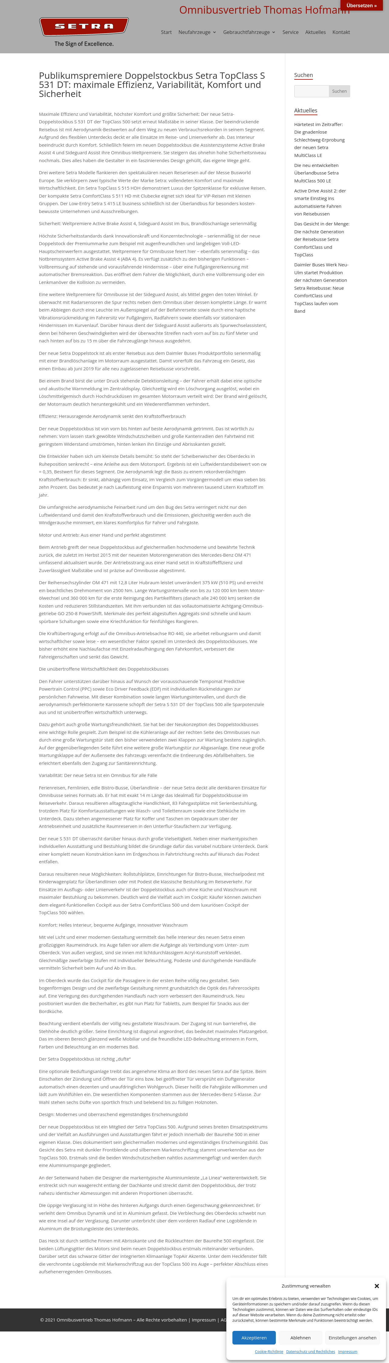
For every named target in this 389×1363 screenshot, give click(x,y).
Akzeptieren (254, 1338)
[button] (377, 1286)
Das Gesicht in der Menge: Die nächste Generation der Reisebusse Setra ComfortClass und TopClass (322, 239)
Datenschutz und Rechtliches (310, 1351)
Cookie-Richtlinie (269, 1351)
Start (166, 32)
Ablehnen (300, 1338)
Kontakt (341, 32)
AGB (225, 1320)
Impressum (347, 1351)
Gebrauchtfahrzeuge (246, 32)
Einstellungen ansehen (353, 1338)
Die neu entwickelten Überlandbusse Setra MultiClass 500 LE (316, 173)
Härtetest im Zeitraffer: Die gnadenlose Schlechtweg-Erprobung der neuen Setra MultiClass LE (319, 139)
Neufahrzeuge (194, 32)
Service (290, 32)
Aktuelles (315, 32)
